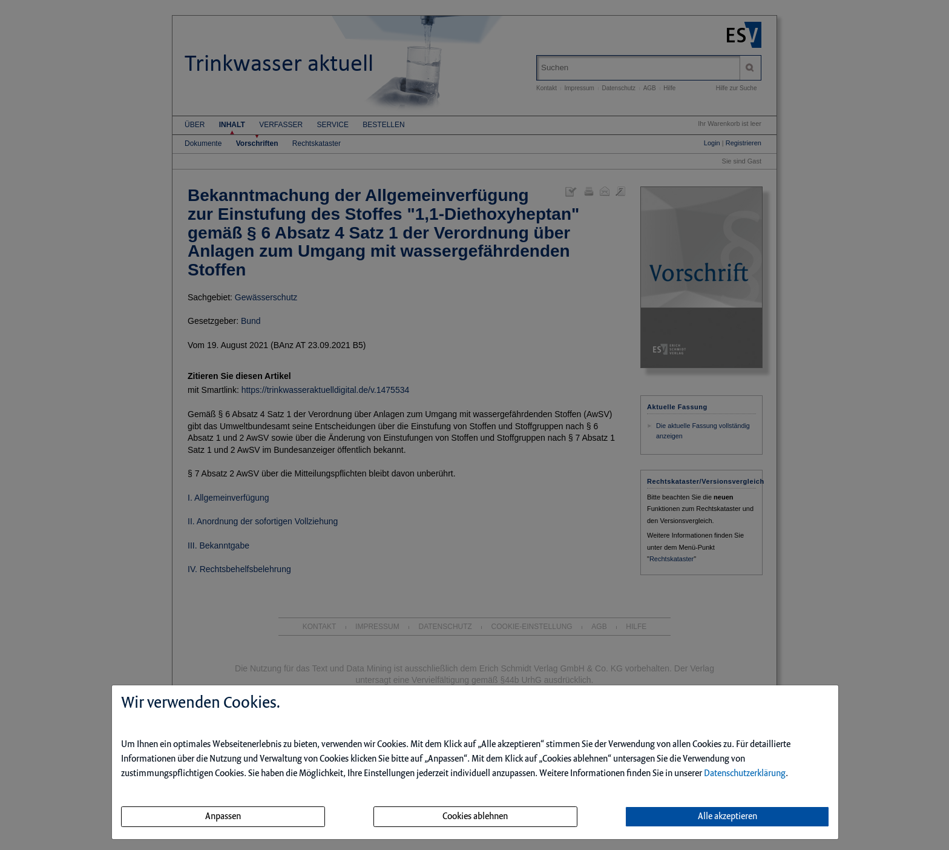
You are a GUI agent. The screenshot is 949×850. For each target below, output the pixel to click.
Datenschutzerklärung (745, 774)
